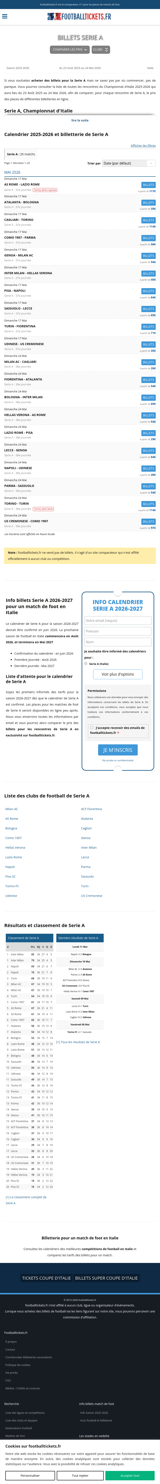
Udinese (11, 896)
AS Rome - (80, 185)
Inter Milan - (80, 274)
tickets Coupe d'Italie (46, 1278)
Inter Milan (89, 847)
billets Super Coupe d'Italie (106, 1278)
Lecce (85, 857)
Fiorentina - (80, 380)
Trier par (94, 163)
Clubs (97, 49)
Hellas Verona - (80, 415)
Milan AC (11, 809)
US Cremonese (91, 896)
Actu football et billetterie (96, 1420)
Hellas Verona (15, 847)
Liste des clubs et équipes (21, 1420)
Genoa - (80, 256)
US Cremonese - (80, 522)
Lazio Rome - (80, 433)
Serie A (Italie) (99, 664)
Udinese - (80, 344)
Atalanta (87, 819)
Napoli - (80, 468)
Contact (10, 1349)
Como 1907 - (80, 238)
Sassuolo (87, 876)
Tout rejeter (80, 1476)
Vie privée (11, 1373)
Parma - (80, 486)
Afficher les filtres (143, 146)
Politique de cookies (17, 1365)
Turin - (80, 327)
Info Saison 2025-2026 (94, 1413)
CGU (8, 1380)
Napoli (10, 867)
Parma (86, 867)
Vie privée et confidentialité (117, 760)
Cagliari (86, 828)
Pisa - (80, 291)
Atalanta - (80, 203)
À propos (11, 1341)
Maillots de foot (15, 1436)
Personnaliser (30, 1476)
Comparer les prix (67, 49)
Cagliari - (80, 220)
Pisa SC (10, 876)
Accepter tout (130, 1476)
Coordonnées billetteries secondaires (28, 1357)
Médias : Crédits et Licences (22, 1388)
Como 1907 (13, 838)
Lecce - (80, 451)
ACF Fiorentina (91, 809)
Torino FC (12, 886)
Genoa (86, 838)
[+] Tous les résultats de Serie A (78, 1042)
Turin (85, 886)
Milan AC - (80, 362)
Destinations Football (18, 1428)
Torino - (80, 504)
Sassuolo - (80, 309)
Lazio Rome (13, 857)
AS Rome (11, 819)
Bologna (11, 828)
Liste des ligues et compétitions (25, 1413)
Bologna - (80, 398)
